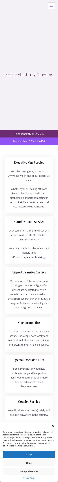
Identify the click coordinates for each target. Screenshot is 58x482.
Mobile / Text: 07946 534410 (29, 141)
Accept (29, 454)
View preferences (29, 471)
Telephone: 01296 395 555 (29, 134)
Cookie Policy (29, 478)
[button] (53, 426)
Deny (29, 462)
